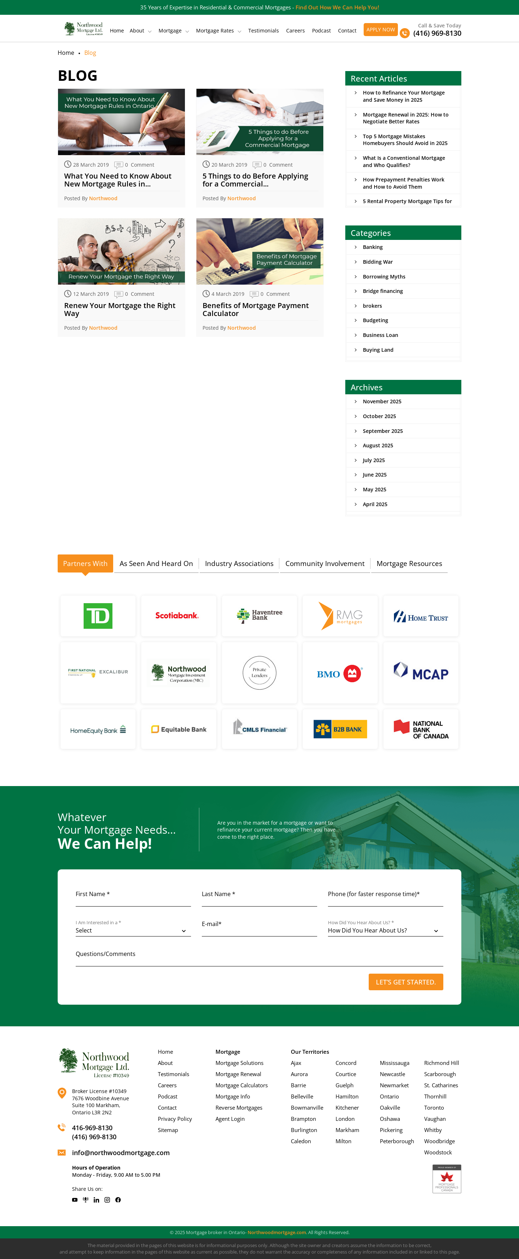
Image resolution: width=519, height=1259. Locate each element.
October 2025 (379, 416)
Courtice (346, 1074)
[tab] (85, 563)
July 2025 (374, 460)
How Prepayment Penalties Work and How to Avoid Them (403, 183)
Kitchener (347, 1107)
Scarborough (440, 1074)
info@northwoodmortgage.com (121, 1152)
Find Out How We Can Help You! (337, 7)
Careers (295, 30)
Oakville (390, 1107)
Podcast (321, 30)
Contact (347, 30)
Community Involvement (325, 563)
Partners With (85, 563)
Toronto (434, 1107)
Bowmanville (307, 1107)
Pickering (391, 1129)
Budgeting (375, 320)
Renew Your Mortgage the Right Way (120, 309)
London (345, 1118)
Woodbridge (439, 1141)
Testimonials (263, 30)
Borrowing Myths (384, 276)
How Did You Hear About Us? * (361, 922)
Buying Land (378, 349)
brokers (372, 305)
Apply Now (381, 29)
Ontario (389, 1096)
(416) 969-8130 (94, 1136)
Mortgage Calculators (242, 1085)
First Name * (93, 894)
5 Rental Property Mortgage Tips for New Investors (407, 205)
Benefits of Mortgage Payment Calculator (256, 309)
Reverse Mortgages (239, 1107)
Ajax (296, 1062)
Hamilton (347, 1096)
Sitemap (168, 1129)
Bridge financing (383, 291)
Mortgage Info (233, 1096)
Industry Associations (239, 563)
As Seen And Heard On (156, 563)
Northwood (103, 198)
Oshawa (390, 1118)
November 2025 (382, 401)
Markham (347, 1129)
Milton (343, 1141)
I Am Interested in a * (98, 922)
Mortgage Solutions (239, 1062)
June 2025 (375, 474)
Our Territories (310, 1051)
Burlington (304, 1129)
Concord (346, 1062)
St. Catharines (441, 1085)
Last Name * (218, 894)
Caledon (301, 1141)
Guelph (345, 1085)
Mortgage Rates (215, 30)
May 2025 (374, 489)
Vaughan (435, 1118)
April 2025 (375, 504)
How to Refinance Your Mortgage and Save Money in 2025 (404, 96)
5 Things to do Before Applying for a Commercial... (255, 180)
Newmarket (394, 1085)
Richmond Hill (441, 1062)
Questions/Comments (106, 954)
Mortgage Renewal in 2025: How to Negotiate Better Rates (406, 118)
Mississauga (394, 1062)
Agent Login (230, 1118)
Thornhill (435, 1096)
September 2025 (383, 430)
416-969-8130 (92, 1127)
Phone (374, 894)
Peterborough (397, 1141)
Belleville (302, 1096)
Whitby (433, 1129)
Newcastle (392, 1074)
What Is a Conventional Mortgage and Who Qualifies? (404, 161)
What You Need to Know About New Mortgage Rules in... (118, 180)
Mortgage (170, 30)
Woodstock (438, 1152)
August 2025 (378, 445)
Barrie (298, 1085)
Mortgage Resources (409, 563)
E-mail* (212, 924)
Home (117, 30)
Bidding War (378, 261)
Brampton (303, 1118)
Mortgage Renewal (238, 1074)
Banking (373, 247)
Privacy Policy (175, 1118)
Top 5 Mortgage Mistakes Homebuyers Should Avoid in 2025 (405, 140)
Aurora (299, 1074)
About (137, 30)
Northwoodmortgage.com (277, 1232)
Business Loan (380, 335)
